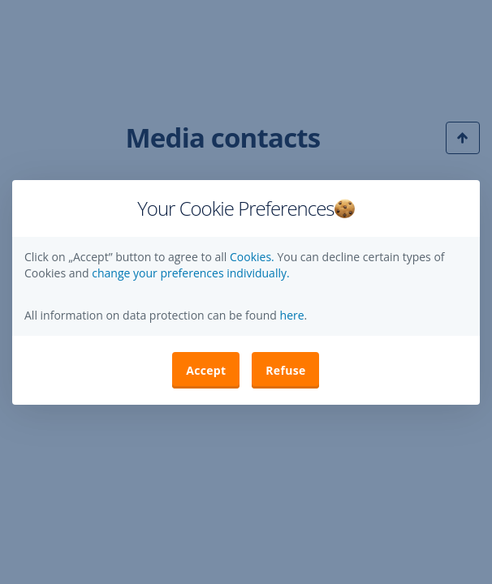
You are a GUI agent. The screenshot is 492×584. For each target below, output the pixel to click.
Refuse (285, 370)
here (290, 315)
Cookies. (253, 256)
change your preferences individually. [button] (190, 273)
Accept (206, 370)
